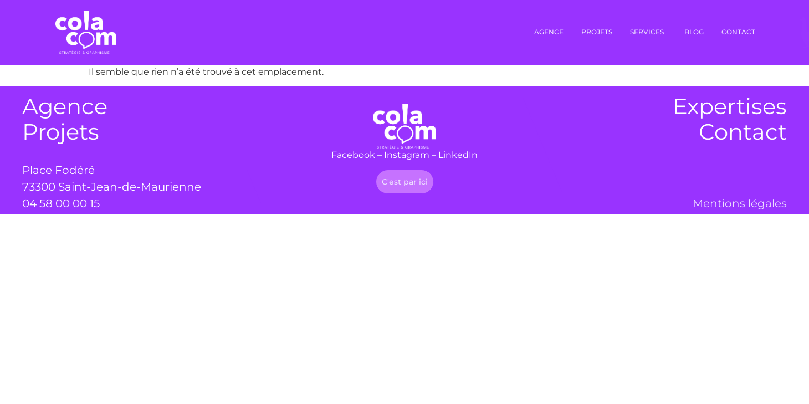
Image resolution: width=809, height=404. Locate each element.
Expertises (730, 106)
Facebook (353, 155)
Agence (64, 106)
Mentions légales (740, 203)
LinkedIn (458, 155)
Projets (60, 131)
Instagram (406, 155)
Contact (743, 131)
